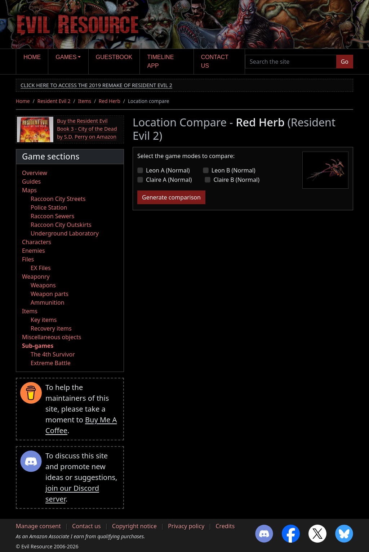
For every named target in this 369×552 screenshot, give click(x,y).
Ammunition (48, 302)
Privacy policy (186, 526)
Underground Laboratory (65, 233)
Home (32, 57)
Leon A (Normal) (168, 170)
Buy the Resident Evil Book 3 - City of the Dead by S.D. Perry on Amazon (87, 128)
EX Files (41, 268)
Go (344, 62)
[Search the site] (291, 61)
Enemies (33, 251)
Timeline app (160, 61)
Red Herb (109, 101)
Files (28, 259)
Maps (29, 190)
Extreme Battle (51, 363)
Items (84, 101)
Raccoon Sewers (52, 216)
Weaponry (36, 277)
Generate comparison (171, 197)
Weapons (43, 285)
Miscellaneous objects (51, 337)
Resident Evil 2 (54, 101)
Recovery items (51, 328)
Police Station (49, 207)
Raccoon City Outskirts (61, 225)
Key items (44, 320)
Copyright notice (134, 526)
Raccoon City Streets (58, 199)
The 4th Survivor (53, 354)
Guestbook (114, 57)
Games (66, 57)
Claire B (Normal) (236, 180)
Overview (34, 173)
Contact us (214, 61)
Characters (36, 242)
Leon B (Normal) (233, 170)
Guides (31, 181)
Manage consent (38, 526)
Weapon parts (49, 294)
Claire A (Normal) (169, 180)
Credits (225, 526)
